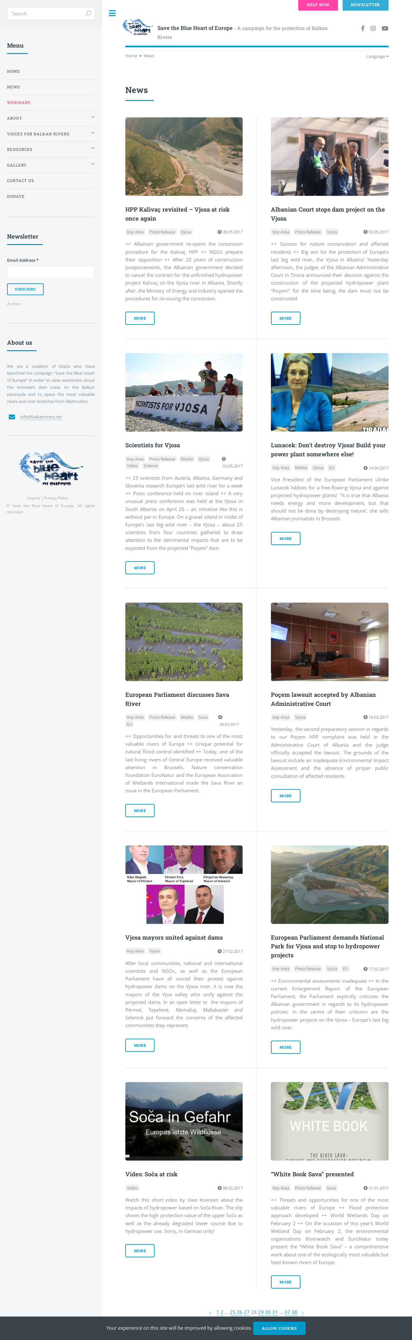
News (13, 87)
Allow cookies (279, 1328)
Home (131, 56)
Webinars (19, 102)
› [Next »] (303, 1312)
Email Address (23, 260)
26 (240, 1312)
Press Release (162, 232)
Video (132, 466)
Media (187, 459)
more (140, 318)
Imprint (33, 497)
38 (294, 1312)
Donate (16, 196)
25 (233, 1312)
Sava (203, 717)
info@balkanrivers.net (41, 417)
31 (275, 1312)
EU (331, 468)
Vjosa (186, 232)
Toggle (112, 13)
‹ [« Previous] (210, 1312)
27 (247, 1312)
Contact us (20, 180)
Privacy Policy (56, 497)
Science (151, 466)
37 (287, 1312)
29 (261, 1312)
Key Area (135, 232)
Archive (14, 303)
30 (268, 1312)
